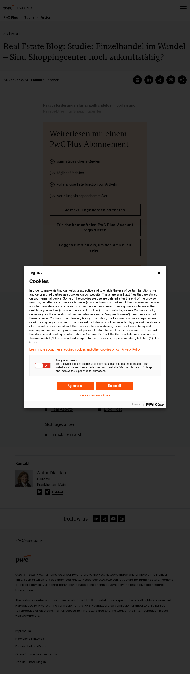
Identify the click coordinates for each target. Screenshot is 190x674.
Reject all (114, 386)
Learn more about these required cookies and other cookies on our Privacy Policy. (85, 349)
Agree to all (76, 386)
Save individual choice (95, 395)
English (36, 273)
